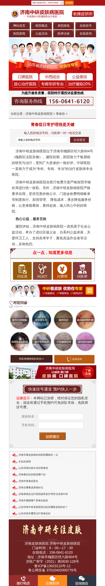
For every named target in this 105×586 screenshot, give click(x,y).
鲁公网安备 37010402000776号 (52, 570)
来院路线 (64, 25)
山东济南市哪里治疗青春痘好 (35, 513)
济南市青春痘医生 (28, 481)
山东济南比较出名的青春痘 (33, 468)
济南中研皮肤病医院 (39, 113)
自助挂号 (86, 25)
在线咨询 (86, 33)
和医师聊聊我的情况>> (31, 358)
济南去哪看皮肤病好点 (31, 487)
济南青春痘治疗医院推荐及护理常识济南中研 (43, 494)
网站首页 (19, 25)
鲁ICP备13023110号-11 (52, 566)
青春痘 (60, 113)
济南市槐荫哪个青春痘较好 (33, 500)
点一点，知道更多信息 (52, 252)
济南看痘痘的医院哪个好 (32, 474)
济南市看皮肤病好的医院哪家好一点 (38, 455)
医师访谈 (64, 33)
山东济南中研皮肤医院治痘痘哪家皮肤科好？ (43, 507)
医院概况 (41, 25)
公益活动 (41, 33)
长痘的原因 (25, 461)
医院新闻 (19, 33)
